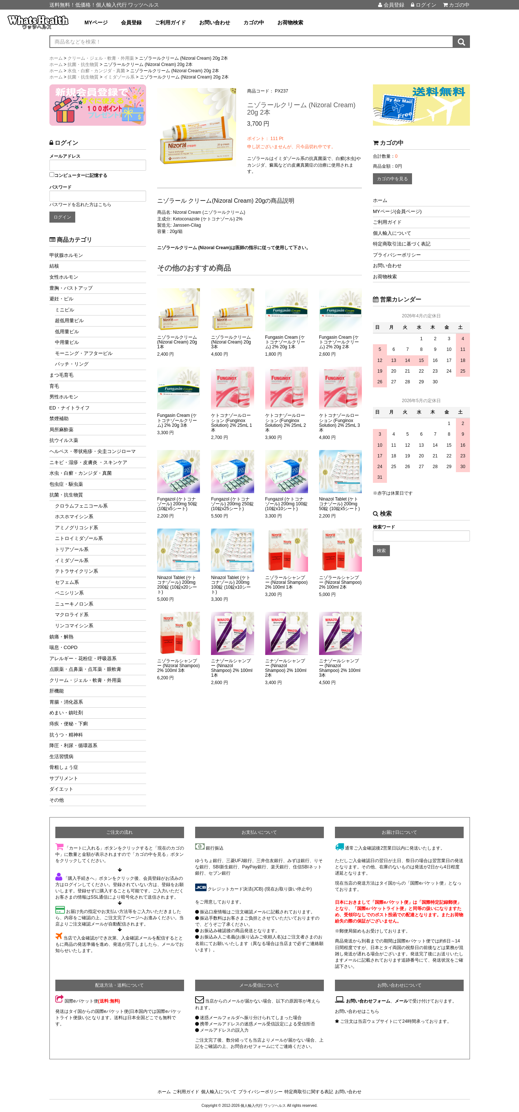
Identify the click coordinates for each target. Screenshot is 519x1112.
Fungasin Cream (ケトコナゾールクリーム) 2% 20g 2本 (339, 342)
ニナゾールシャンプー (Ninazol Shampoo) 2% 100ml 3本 (339, 668)
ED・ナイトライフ (69, 408)
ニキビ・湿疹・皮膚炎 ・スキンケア (88, 462)
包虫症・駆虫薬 (66, 484)
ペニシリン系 (69, 593)
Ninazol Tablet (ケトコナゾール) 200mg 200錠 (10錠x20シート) (177, 585)
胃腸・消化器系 (66, 702)
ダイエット (61, 789)
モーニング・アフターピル (84, 353)
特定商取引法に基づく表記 (401, 244)
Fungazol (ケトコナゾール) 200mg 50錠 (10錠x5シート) (177, 504)
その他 (56, 800)
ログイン (423, 5)
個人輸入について (392, 233)
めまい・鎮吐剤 (66, 712)
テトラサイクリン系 (76, 571)
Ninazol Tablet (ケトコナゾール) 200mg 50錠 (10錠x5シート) (339, 504)
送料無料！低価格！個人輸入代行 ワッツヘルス (104, 5)
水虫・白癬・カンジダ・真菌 (80, 473)
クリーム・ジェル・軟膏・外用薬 (85, 680)
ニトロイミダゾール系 (79, 538)
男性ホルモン (63, 397)
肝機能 (56, 691)
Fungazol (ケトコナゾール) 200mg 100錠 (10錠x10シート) (286, 504)
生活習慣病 (61, 756)
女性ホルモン (63, 277)
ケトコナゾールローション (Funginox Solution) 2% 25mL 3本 (339, 423)
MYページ (96, 22)
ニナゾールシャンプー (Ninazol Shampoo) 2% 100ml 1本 (231, 668)
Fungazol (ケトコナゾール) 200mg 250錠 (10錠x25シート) (232, 504)
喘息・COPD (63, 647)
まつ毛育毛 (61, 375)
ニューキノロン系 (74, 604)
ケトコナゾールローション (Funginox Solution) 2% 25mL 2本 (285, 423)
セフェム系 (67, 582)
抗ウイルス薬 (63, 440)
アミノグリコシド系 (76, 527)
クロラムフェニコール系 (81, 506)
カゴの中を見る (392, 178)
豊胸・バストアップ (71, 288)
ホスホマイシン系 (74, 516)
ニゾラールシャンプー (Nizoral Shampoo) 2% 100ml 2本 (340, 582)
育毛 (54, 386)
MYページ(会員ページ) (397, 211)
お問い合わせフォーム (368, 1001)
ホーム (380, 200)
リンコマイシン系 (74, 625)
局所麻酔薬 (61, 429)
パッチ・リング (72, 364)
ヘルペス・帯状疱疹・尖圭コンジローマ (92, 451)
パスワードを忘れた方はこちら (80, 204)
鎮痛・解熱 (61, 636)
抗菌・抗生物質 (66, 495)
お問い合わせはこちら (357, 1011)
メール (401, 1001)
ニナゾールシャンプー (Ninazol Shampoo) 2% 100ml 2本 (286, 668)
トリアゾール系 (72, 549)
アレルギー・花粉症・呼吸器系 (83, 658)
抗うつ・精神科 (66, 735)
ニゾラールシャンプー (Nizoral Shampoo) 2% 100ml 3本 (178, 666)
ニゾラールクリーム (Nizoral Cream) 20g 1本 (177, 342)
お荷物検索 (290, 22)
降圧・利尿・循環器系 (73, 745)
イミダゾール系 (72, 560)
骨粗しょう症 (63, 767)
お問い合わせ (214, 22)
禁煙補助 (59, 418)
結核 (54, 266)
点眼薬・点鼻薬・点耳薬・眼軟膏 (85, 669)
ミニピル (64, 310)
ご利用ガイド (170, 22)
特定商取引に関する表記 (308, 1091)
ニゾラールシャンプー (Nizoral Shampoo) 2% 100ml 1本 (286, 582)
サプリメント (63, 778)
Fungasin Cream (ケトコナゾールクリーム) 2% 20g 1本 (285, 342)
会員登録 (391, 5)
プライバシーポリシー (397, 255)
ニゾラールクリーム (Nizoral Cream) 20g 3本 (231, 342)
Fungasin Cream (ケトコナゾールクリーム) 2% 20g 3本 (177, 420)
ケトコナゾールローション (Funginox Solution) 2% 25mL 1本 (231, 423)
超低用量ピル (69, 320)
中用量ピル (67, 342)
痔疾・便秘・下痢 (68, 723)
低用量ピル (67, 331)
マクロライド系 (72, 614)
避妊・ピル (61, 298)
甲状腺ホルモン (66, 255)
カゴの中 (456, 5)
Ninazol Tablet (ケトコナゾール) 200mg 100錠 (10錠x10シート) (231, 585)
